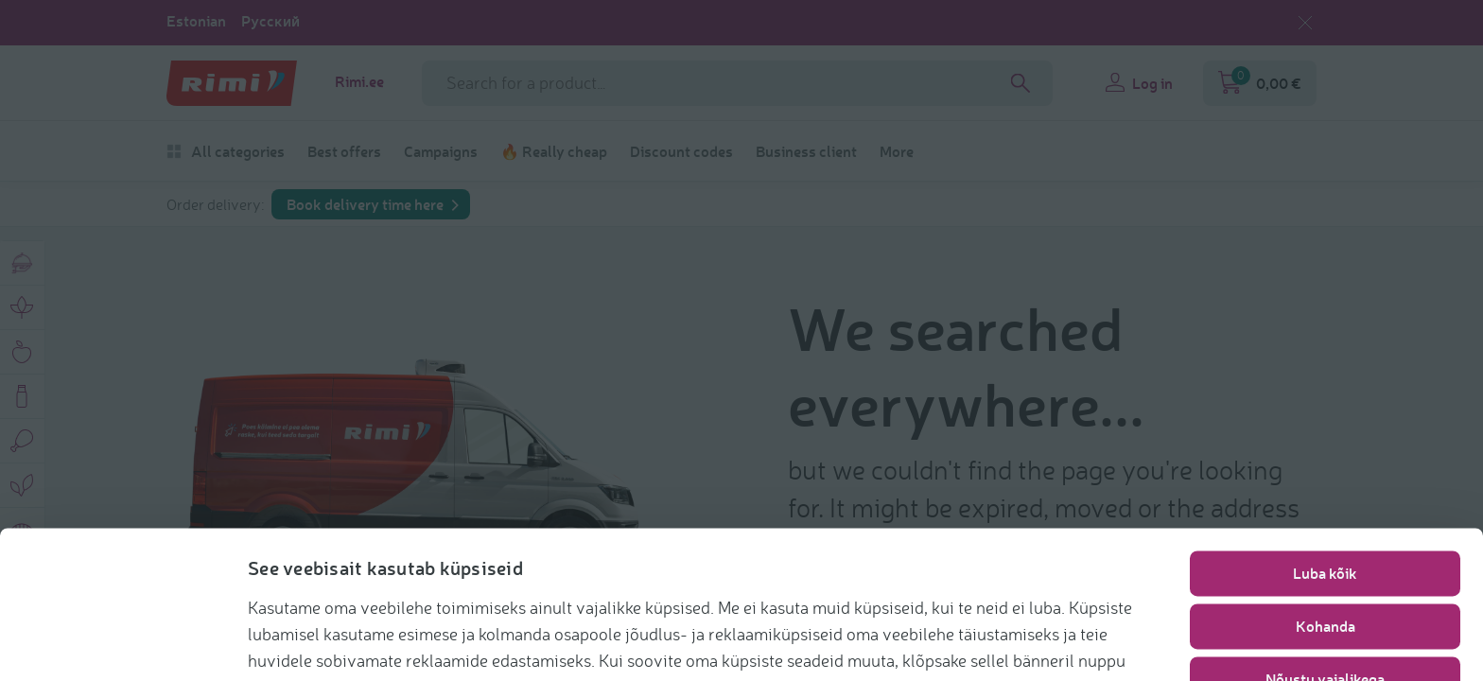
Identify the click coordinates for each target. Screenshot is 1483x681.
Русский (270, 20)
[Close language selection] (1305, 22)
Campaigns (441, 151)
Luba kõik (1325, 500)
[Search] (1020, 83)
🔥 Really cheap (553, 151)
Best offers (344, 151)
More (897, 151)
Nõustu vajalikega (1325, 606)
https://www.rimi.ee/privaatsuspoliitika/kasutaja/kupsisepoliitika (535, 639)
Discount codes (681, 151)
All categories (225, 151)
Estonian (196, 20)
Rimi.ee (359, 81)
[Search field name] (737, 83)
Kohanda (1325, 553)
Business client (806, 151)
